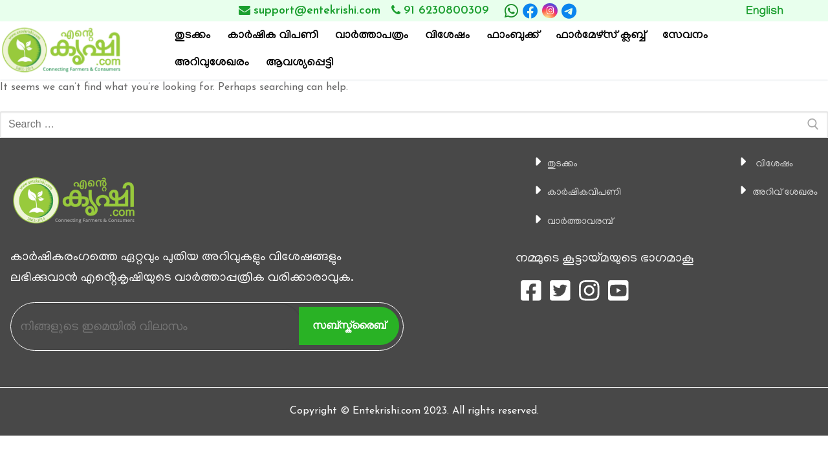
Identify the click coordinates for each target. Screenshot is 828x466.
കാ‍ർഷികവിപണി (573, 192)
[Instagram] (549, 10)
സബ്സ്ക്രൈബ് (349, 325)
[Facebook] (530, 11)
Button (783, 10)
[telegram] (569, 11)
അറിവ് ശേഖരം (775, 192)
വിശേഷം (759, 164)
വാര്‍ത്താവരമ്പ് (568, 221)
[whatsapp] (511, 11)
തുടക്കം (544, 164)
